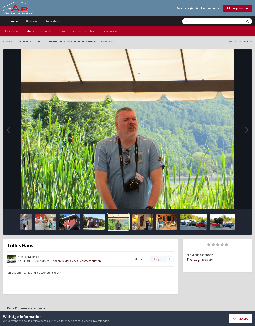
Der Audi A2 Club (83, 31)
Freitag (193, 259)
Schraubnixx (31, 257)
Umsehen (13, 22)
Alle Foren (11, 31)
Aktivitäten (32, 21)
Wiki (62, 31)
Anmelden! (53, 21)
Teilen (140, 259)
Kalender (47, 31)
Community (109, 31)
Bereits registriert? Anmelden (197, 8)
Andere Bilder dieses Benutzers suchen (77, 261)
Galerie (29, 31)
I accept (240, 318)
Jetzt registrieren (237, 8)
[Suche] (204, 21)
